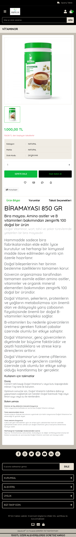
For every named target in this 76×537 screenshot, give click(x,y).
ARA (70, 20)
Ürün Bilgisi (13, 200)
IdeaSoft (21, 531)
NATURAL (32, 144)
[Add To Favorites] (25, 182)
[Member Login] (65, 11)
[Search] (38, 20)
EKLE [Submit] (66, 466)
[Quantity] (38, 164)
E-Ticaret (31, 531)
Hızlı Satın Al (55, 174)
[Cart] (71, 11)
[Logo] (15, 11)
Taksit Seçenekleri (60, 200)
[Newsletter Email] (38, 466)
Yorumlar (34, 200)
